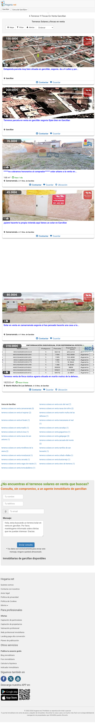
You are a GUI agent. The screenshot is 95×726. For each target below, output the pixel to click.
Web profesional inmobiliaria (12, 632)
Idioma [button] (4, 605)
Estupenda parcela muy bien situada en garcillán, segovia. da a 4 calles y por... (41, 69)
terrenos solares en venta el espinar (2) (16, 413)
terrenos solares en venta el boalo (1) (15, 420)
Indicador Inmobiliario (10, 667)
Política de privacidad (9, 597)
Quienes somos (7, 585)
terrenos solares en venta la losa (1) (15, 432)
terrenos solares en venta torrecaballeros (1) (18, 468)
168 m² (19, 179)
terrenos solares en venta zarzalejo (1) (53, 428)
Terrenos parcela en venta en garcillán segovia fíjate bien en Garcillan (37, 120)
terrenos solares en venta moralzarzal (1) (17, 455)
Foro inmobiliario (8, 659)
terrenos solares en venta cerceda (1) (15, 460)
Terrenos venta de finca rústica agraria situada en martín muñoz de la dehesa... (41, 376)
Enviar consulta (26, 545)
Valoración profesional (10, 628)
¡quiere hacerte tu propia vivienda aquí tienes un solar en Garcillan (35, 222)
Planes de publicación (10, 640)
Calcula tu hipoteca (9, 663)
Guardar (55, 82)
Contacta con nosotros (10, 589)
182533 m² (26, 384)
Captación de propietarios (11, 624)
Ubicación (61, 185)
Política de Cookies (9, 601)
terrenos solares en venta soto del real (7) (55, 404)
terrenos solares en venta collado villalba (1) (56, 455)
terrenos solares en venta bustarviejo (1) (54, 460)
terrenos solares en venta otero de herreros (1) (57, 464)
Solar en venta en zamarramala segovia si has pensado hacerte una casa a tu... (41, 325)
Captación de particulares (11, 620)
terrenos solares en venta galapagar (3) (54, 436)
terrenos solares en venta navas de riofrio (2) (56, 408)
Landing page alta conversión (13, 636)
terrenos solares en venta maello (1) (15, 428)
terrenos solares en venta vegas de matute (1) (18, 464)
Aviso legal (5, 593)
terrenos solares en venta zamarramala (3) (17, 408)
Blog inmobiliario (8, 655)
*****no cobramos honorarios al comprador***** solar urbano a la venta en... (40, 171)
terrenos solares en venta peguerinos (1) (54, 432)
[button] (19, 9)
